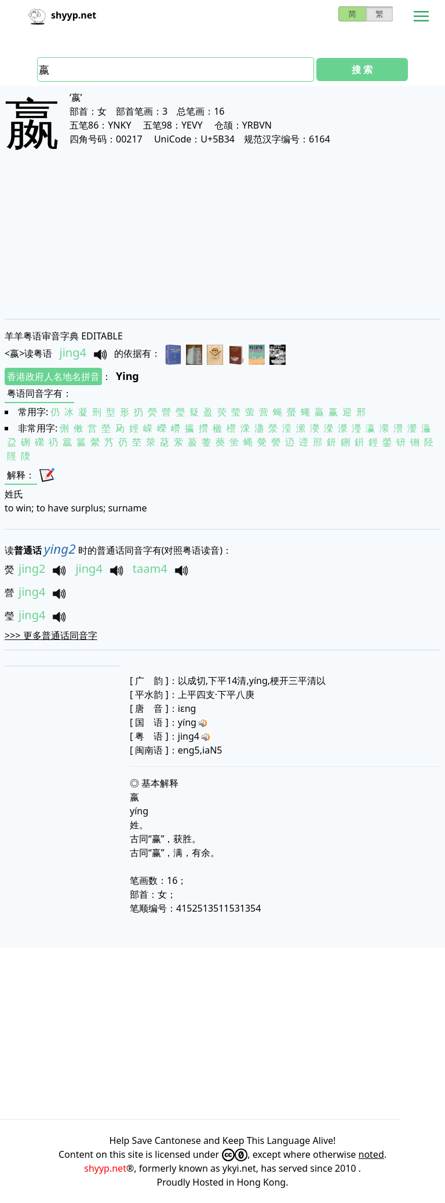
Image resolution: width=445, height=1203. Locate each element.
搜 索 (362, 69)
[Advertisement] (222, 244)
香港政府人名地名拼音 (53, 376)
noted (371, 1154)
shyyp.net (105, 1168)
